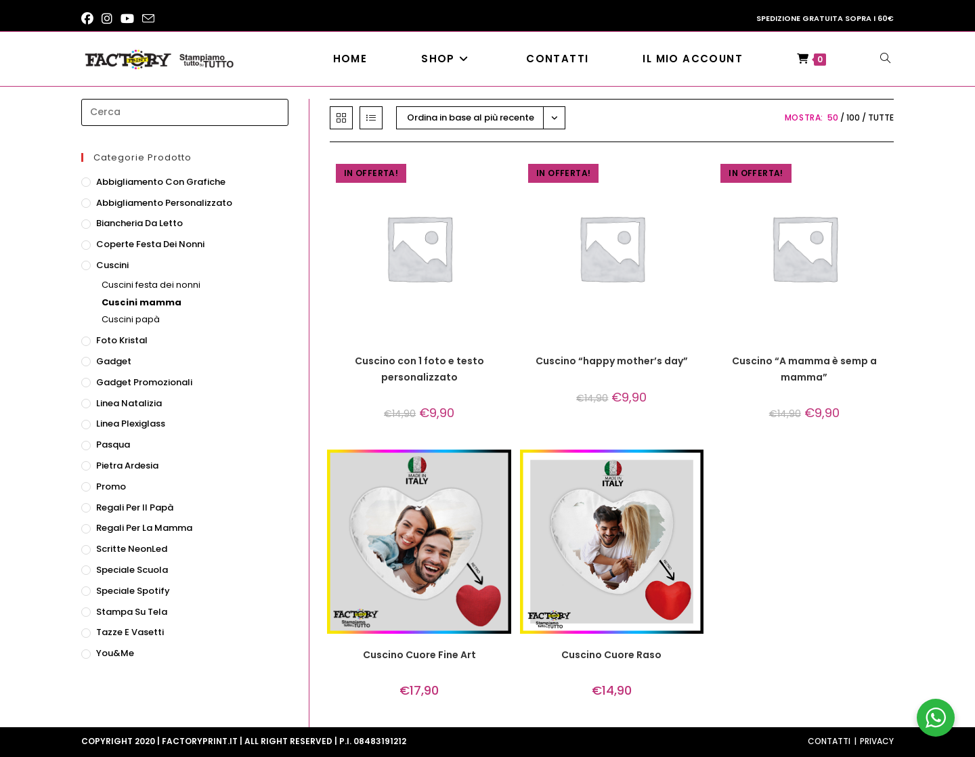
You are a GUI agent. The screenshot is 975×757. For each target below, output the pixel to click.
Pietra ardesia (127, 465)
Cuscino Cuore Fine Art (419, 655)
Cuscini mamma (141, 302)
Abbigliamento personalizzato (164, 202)
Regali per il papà (134, 507)
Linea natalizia (129, 403)
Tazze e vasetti (130, 632)
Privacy (877, 741)
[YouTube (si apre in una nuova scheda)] (127, 19)
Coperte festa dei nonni (150, 244)
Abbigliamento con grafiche (160, 181)
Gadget (113, 361)
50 (832, 117)
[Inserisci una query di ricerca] (184, 112)
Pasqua (113, 444)
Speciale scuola (132, 569)
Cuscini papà (131, 319)
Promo (111, 486)
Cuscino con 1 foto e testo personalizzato (419, 369)
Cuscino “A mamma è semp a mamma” (804, 369)
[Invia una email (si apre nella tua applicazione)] (148, 19)
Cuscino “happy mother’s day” (612, 361)
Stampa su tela (131, 611)
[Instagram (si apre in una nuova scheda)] (107, 19)
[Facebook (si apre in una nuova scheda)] (89, 19)
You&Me (115, 653)
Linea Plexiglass (130, 423)
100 (853, 117)
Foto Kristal (122, 340)
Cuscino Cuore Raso (611, 655)
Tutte (881, 117)
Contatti (829, 741)
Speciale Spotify (133, 590)
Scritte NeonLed (131, 548)
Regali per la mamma (144, 527)
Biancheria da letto (139, 223)
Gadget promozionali (144, 382)
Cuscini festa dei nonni (151, 284)
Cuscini (112, 265)
